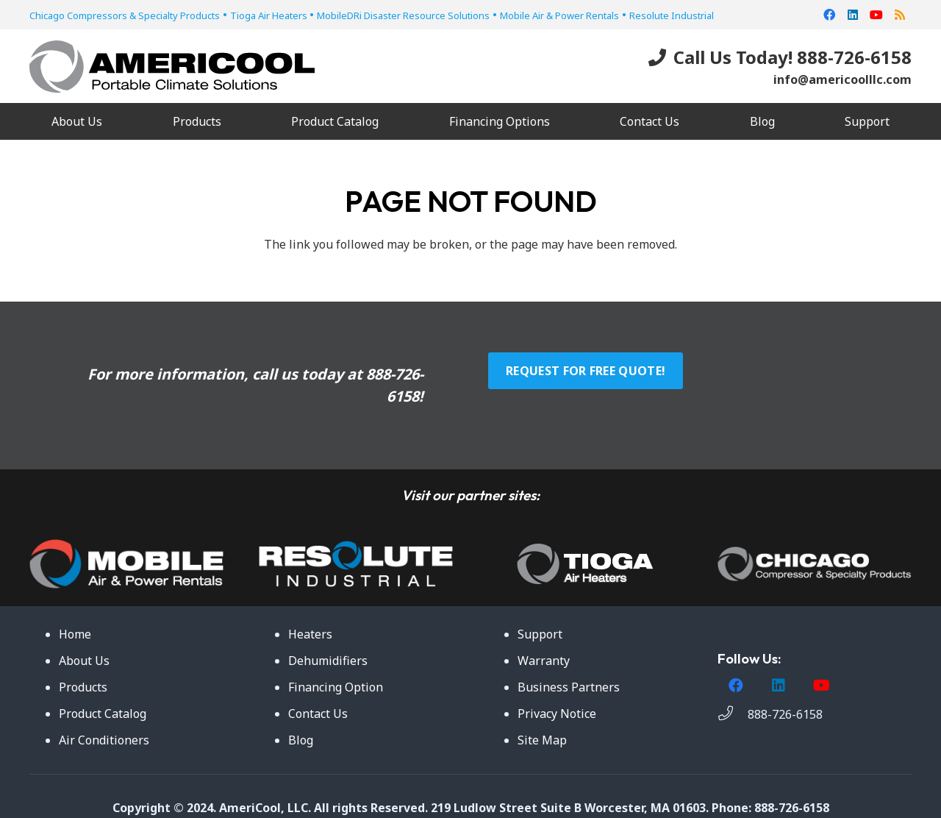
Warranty (544, 660)
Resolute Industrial (671, 15)
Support (540, 634)
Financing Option (335, 687)
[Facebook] (829, 14)
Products (83, 687)
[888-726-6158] (733, 714)
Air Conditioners (104, 740)
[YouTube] (876, 14)
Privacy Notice (557, 713)
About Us (84, 660)
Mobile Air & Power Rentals (559, 15)
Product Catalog (102, 713)
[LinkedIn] (853, 14)
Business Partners (569, 687)
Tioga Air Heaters (270, 15)
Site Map (542, 740)
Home (75, 634)
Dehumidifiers (328, 660)
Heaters (310, 634)
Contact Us (318, 713)
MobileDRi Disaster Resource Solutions (403, 15)
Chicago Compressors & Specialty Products (124, 15)
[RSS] (900, 14)
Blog (300, 740)
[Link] (172, 66)
